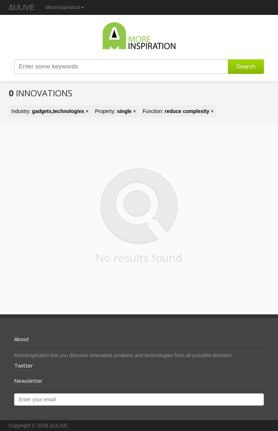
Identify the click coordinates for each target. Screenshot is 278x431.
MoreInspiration (64, 7)
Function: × (178, 111)
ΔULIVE (21, 7)
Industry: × (50, 111)
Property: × (115, 111)
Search (246, 66)
